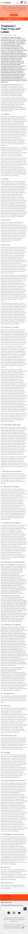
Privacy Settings (14, 12)
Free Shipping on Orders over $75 (14, 19)
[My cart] (21, 2)
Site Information (14, 899)
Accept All (14, 15)
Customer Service (14, 896)
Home (2, 22)
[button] (25, 2)
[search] (18, 2)
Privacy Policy (22, 8)
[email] (12, 908)
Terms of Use (15, 926)
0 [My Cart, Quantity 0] (22, 1)
